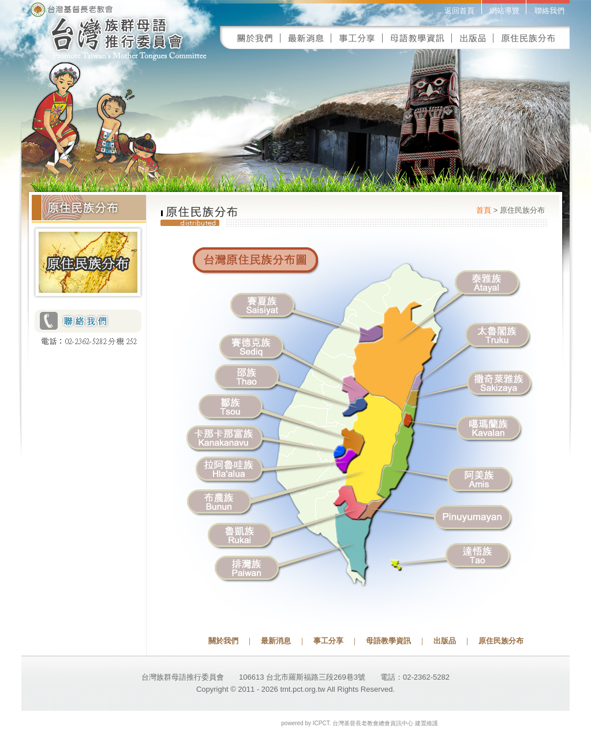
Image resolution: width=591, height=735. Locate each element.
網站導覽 (504, 10)
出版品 (444, 640)
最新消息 (276, 640)
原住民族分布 (500, 640)
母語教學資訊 (388, 640)
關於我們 (223, 640)
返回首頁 (459, 10)
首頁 (483, 210)
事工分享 (328, 640)
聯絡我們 (549, 10)
